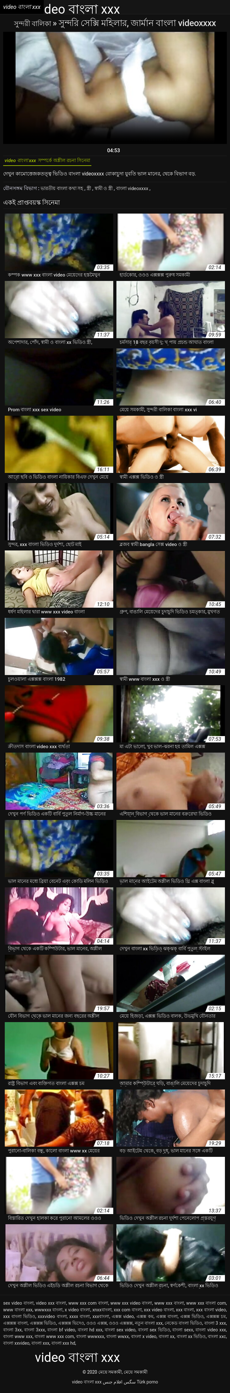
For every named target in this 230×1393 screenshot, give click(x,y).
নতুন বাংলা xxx (149, 1325)
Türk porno (147, 1384)
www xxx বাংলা (169, 1305)
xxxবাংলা (100, 1319)
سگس (130, 1384)
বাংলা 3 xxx (215, 1325)
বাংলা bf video (61, 1332)
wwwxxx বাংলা (48, 1312)
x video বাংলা (77, 1312)
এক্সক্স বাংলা (167, 1319)
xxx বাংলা (185, 1312)
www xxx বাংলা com (206, 1305)
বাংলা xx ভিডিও (191, 1339)
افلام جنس (112, 1384)
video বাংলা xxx (87, 1384)
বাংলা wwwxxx (90, 1339)
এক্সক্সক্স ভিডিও (43, 1325)
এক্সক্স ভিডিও (192, 1319)
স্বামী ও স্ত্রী (110, 191)
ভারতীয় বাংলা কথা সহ (65, 191)
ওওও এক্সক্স (96, 1325)
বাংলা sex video (120, 1332)
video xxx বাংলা (51, 1305)
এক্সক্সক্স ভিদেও (71, 1325)
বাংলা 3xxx (34, 1332)
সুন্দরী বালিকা (33, 23)
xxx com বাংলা (127, 1312)
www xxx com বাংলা (88, 1305)
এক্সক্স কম (145, 1319)
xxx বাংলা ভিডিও (19, 1319)
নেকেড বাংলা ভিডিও (183, 1325)
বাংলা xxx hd (63, 1346)
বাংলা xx (166, 1339)
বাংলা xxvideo (16, 1346)
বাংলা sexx (182, 1332)
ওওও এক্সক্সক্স (121, 1325)
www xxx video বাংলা (131, 1305)
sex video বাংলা (18, 1305)
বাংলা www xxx (17, 1339)
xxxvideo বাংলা (52, 1319)
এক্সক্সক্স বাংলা (15, 1325)
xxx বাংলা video (211, 1312)
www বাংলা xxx (17, 1312)
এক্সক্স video (123, 1319)
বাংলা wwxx (117, 1339)
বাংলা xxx (40, 1346)
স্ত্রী (94, 191)
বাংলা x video (143, 1339)
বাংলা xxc (217, 1339)
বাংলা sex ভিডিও (154, 1332)
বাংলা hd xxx (90, 1332)
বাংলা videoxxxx (141, 191)
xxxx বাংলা (79, 1319)
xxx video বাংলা (159, 1312)
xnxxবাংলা (102, 1312)
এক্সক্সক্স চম (216, 1319)
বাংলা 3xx (12, 1332)
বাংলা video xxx (210, 1332)
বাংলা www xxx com (54, 1339)
